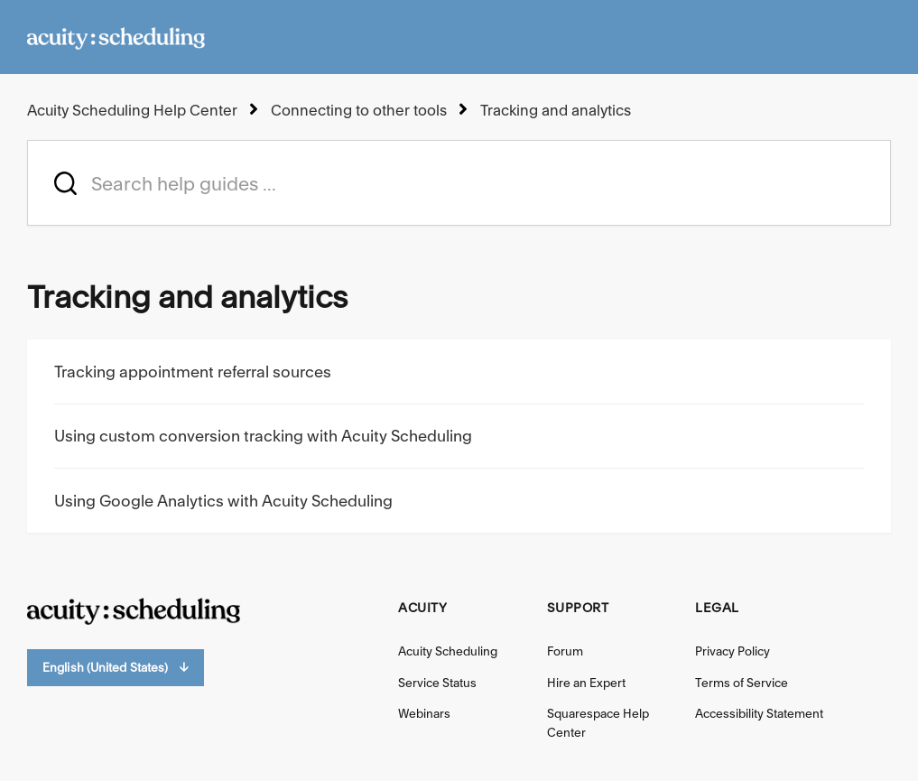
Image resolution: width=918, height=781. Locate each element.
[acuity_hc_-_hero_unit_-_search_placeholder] (459, 183)
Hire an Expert (586, 682)
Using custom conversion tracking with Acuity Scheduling (263, 435)
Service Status (437, 682)
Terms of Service (741, 682)
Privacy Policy (732, 651)
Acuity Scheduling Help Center (132, 110)
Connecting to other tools (359, 110)
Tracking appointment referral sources (192, 371)
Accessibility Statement (759, 713)
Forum (565, 651)
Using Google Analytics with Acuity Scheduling (223, 500)
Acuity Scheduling (447, 651)
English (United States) (115, 667)
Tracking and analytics (555, 110)
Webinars (424, 713)
